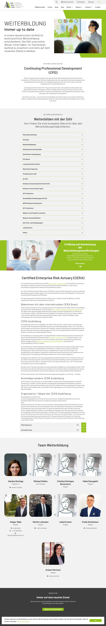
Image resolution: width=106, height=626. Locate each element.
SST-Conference (28, 193)
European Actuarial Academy (58, 337)
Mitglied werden (40, 7)
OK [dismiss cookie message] (95, 620)
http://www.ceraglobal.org (57, 283)
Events (50, 7)
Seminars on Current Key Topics (33, 188)
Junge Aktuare (27, 228)
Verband (89, 7)
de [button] (99, 2)
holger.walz (16, 528)
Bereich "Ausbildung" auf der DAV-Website (50, 341)
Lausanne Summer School (31, 164)
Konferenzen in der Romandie (32, 149)
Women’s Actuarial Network (32, 218)
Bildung (79, 7)
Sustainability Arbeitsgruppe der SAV (35, 198)
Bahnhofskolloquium (29, 144)
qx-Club (25, 179)
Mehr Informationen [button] (24, 621)
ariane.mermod (54, 576)
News (56, 7)
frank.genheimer (91, 528)
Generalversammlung (30, 135)
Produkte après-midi (29, 174)
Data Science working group (32, 154)
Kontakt (97, 7)
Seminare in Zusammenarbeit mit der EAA (36, 184)
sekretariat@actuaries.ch (16, 535)
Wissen (70, 7)
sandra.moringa (17, 487)
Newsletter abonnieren (53, 609)
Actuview (26, 139)
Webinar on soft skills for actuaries (34, 213)
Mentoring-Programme (30, 169)
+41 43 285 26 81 (17, 531)
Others (25, 232)
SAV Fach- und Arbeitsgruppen (33, 223)
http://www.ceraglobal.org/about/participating (67, 309)
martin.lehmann (42, 528)
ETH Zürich (26, 159)
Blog (62, 7)
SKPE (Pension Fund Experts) (32, 203)
